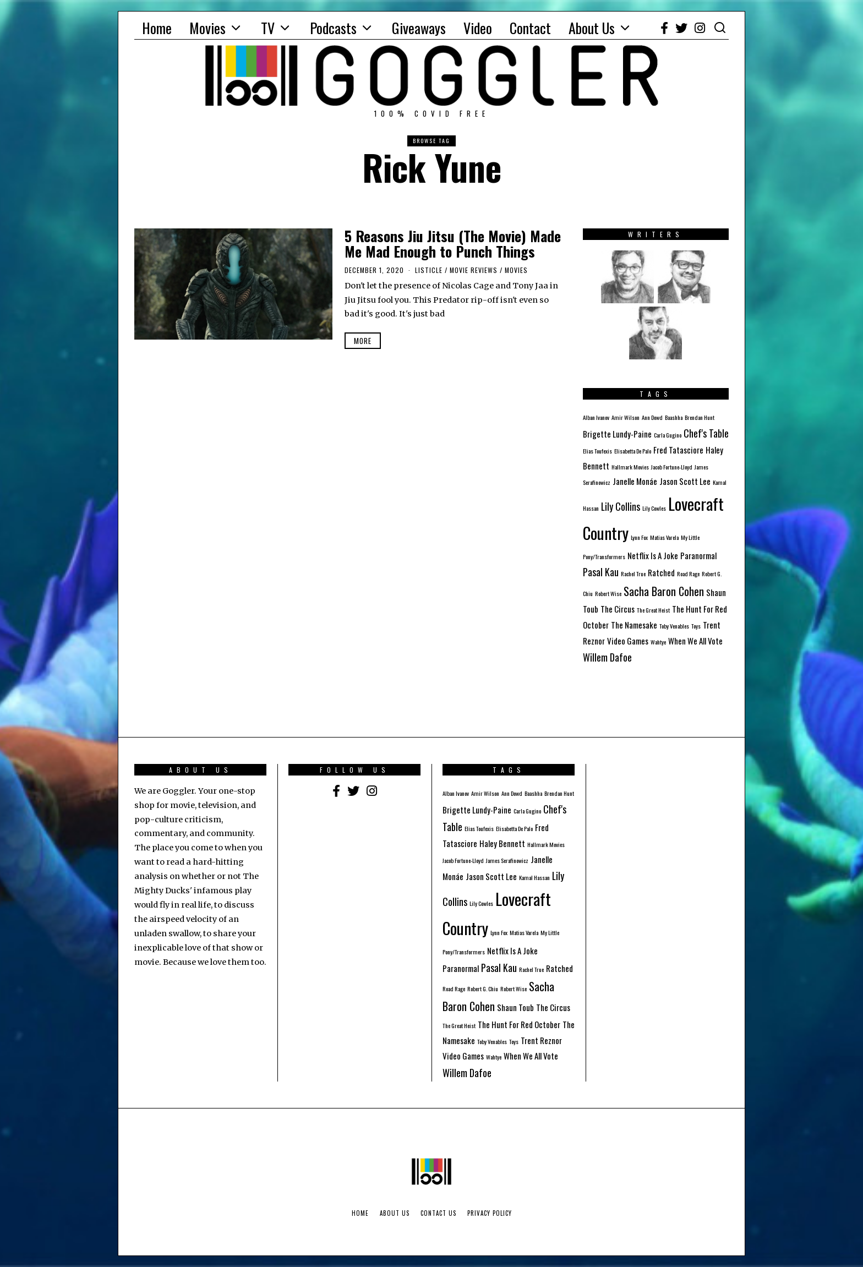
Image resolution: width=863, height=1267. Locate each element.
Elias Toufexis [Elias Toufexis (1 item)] (597, 450)
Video (477, 28)
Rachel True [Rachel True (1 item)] (633, 573)
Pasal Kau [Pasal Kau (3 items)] (601, 572)
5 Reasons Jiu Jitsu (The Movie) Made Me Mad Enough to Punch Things (453, 244)
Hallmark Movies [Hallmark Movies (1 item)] (630, 466)
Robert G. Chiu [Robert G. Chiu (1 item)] (482, 988)
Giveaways (419, 28)
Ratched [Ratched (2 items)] (661, 572)
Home (157, 28)
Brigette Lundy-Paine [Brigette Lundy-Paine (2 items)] (617, 434)
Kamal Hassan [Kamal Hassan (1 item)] (534, 877)
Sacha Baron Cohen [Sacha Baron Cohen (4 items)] (664, 591)
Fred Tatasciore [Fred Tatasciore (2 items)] (678, 450)
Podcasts (333, 28)
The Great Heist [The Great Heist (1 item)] (653, 609)
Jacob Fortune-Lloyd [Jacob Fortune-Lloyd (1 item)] (671, 466)
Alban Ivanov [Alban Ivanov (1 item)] (596, 417)
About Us (592, 28)
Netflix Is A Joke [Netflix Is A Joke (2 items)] (652, 555)
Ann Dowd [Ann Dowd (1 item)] (652, 417)
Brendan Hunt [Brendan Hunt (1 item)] (699, 417)
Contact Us (438, 1213)
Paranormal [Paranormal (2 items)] (698, 555)
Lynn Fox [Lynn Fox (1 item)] (639, 537)
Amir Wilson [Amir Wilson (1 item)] (625, 417)
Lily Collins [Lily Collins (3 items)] (620, 506)
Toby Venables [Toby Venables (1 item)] (674, 625)
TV (268, 28)
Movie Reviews (474, 270)
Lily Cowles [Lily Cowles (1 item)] (654, 508)
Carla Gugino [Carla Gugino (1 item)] (667, 434)
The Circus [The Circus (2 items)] (617, 609)
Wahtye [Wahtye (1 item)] (658, 641)
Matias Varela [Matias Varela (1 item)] (664, 537)
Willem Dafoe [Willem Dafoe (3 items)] (607, 657)
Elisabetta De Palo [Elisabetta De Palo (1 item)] (632, 450)
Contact (530, 28)
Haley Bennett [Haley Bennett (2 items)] (502, 843)
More (363, 340)
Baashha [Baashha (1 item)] (673, 417)
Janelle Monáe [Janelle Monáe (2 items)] (635, 481)
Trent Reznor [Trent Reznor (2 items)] (541, 1040)
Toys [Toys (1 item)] (696, 625)
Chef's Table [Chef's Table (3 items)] (706, 433)
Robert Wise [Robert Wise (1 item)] (608, 593)
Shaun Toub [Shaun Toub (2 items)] (515, 1007)
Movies (207, 28)
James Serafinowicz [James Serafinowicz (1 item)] (507, 860)
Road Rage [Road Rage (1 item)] (688, 573)
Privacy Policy (489, 1213)
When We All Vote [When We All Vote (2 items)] (695, 641)
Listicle (429, 270)
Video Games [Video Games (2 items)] (627, 641)
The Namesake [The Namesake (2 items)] (634, 625)
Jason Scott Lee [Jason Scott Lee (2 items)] (685, 481)
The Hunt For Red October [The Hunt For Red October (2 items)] (519, 1024)
